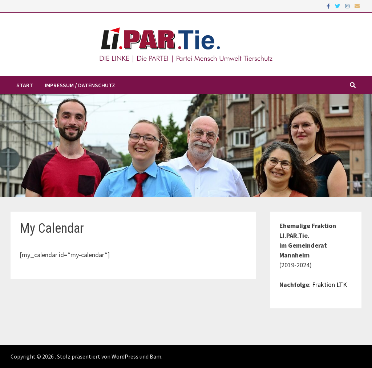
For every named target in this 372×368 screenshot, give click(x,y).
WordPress (125, 356)
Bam (155, 356)
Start (24, 85)
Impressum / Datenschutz (80, 85)
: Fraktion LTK (328, 284)
